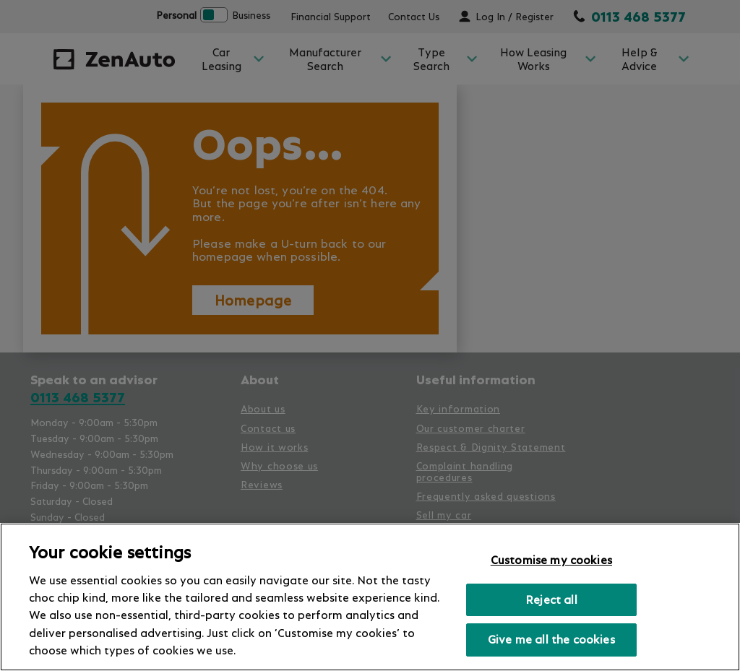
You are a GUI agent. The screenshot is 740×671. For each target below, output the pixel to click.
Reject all (551, 599)
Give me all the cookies (551, 639)
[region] (370, 597)
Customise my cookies (551, 559)
